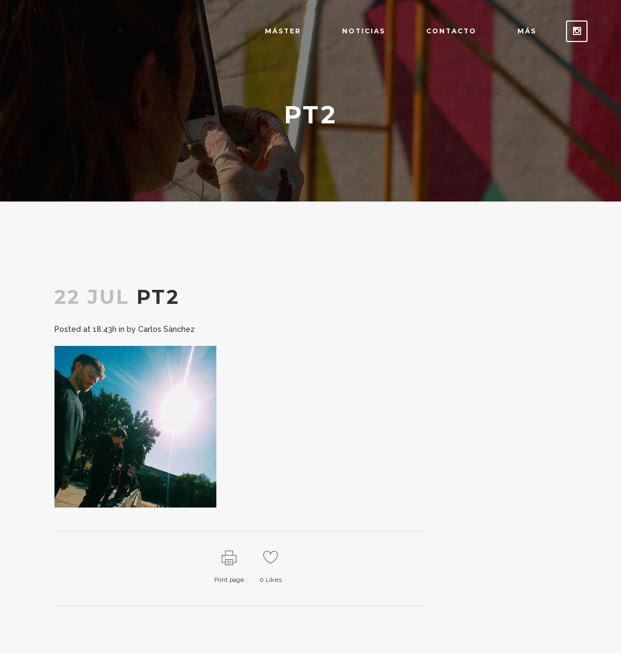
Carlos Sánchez (166, 329)
